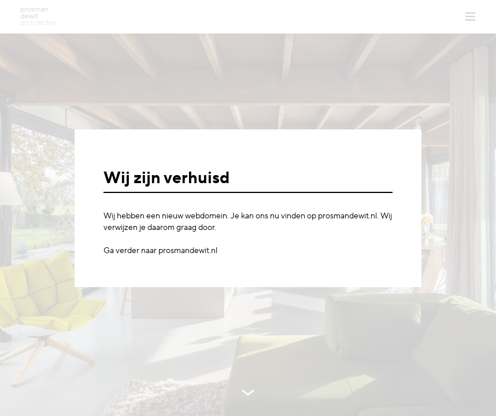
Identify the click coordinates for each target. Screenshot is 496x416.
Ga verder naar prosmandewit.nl (160, 251)
